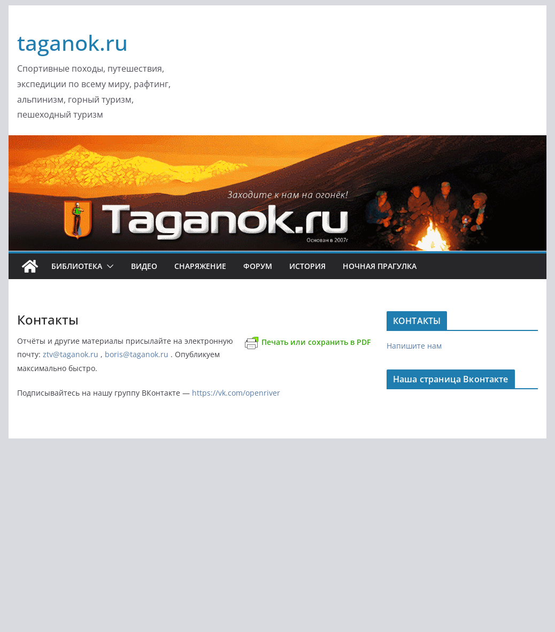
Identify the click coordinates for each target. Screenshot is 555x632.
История (307, 266)
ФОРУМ (257, 266)
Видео (144, 266)
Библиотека (76, 266)
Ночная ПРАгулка (380, 266)
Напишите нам (414, 346)
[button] (108, 266)
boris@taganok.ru (136, 354)
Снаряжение (200, 266)
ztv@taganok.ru (70, 354)
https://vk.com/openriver (236, 393)
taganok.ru (72, 42)
